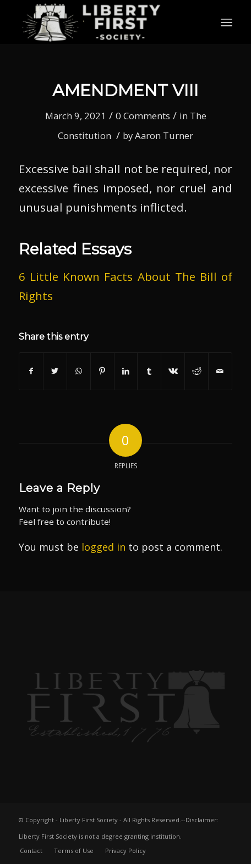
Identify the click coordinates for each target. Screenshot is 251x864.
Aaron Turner (164, 135)
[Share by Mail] (220, 371)
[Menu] (226, 22)
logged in (103, 546)
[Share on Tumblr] (149, 371)
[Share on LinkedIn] (126, 371)
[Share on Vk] (172, 371)
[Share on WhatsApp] (78, 371)
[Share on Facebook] (31, 371)
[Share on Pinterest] (102, 371)
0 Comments (143, 115)
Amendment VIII (125, 90)
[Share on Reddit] (196, 371)
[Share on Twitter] (55, 371)
